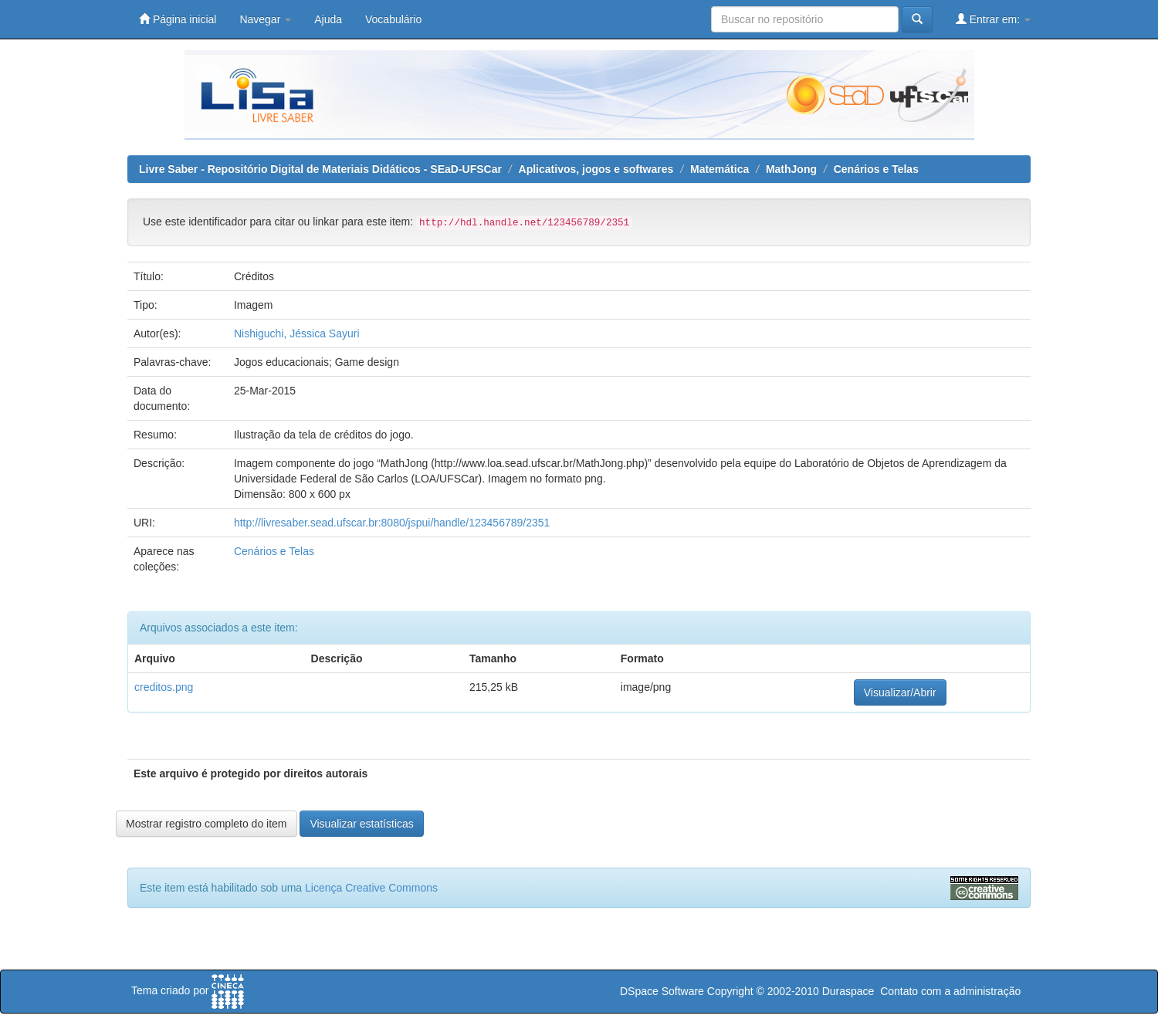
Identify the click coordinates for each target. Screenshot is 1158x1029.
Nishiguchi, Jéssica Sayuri (297, 333)
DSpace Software (662, 991)
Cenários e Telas (876, 169)
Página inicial (177, 18)
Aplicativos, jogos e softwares (596, 169)
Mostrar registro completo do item (206, 823)
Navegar (265, 19)
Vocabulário (393, 19)
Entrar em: (993, 18)
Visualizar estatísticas (361, 823)
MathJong (791, 169)
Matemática (719, 169)
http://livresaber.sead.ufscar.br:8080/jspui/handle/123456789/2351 (392, 522)
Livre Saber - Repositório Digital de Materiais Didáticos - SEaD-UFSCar (320, 169)
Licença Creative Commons (371, 888)
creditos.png (163, 687)
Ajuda (328, 19)
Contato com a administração (950, 991)
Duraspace (848, 991)
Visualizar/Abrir (900, 692)
